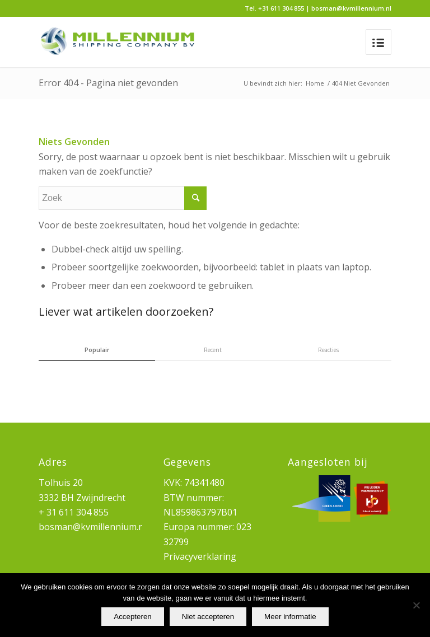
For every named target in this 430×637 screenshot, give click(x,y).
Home (315, 83)
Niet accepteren (208, 616)
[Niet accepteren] (416, 605)
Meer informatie (290, 616)
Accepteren (132, 616)
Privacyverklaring (199, 556)
